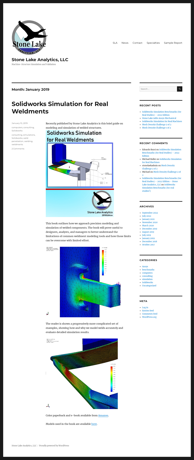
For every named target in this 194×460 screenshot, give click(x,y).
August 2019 (148, 232)
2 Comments (18, 148)
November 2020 (149, 222)
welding (28, 141)
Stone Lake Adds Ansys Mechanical (159, 118)
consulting (28, 127)
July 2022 (146, 216)
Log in (145, 307)
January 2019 (148, 238)
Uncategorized (149, 285)
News (125, 42)
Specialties (153, 42)
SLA (115, 42)
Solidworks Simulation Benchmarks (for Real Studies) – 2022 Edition (161, 152)
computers (17, 127)
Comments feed (149, 314)
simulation (147, 279)
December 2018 (149, 241)
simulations (29, 135)
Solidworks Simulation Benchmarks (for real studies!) (158, 187)
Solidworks (17, 130)
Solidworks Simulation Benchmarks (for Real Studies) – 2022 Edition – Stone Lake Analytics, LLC (161, 181)
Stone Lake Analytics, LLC (40, 59)
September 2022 (150, 213)
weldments (17, 144)
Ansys (145, 266)
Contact (137, 42)
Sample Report (173, 42)
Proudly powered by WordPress (54, 445)
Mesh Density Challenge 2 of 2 (156, 124)
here (94, 423)
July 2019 (146, 235)
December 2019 (149, 228)
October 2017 (148, 244)
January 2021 (148, 219)
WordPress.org (149, 317)
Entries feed (148, 310)
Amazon (103, 415)
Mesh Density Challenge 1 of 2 (156, 127)
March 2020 (148, 225)
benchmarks (148, 269)
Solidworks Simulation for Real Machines (162, 121)
